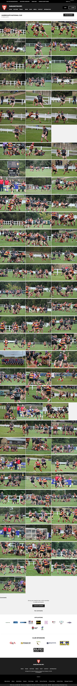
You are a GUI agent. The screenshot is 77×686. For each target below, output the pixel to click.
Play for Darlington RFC (12, 1)
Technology (30, 681)
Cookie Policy (60, 681)
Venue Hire (34, 1)
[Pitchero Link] (73, 2)
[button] (10, 9)
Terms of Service (43, 681)
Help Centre (7, 681)
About (13, 681)
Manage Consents (68, 681)
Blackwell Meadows (24, 1)
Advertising (18, 681)
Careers (25, 681)
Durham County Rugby (44, 1)
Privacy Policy (52, 681)
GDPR (36, 681)
